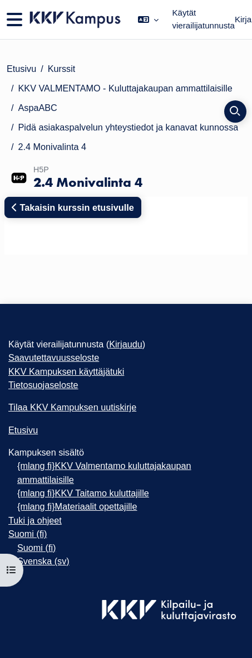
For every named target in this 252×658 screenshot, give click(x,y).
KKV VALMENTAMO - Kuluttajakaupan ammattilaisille (125, 88)
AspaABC (37, 108)
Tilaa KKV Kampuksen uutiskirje (72, 407)
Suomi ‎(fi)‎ (27, 534)
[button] (148, 19)
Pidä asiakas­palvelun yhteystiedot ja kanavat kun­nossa (128, 127)
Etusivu (21, 69)
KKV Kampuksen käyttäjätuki (66, 371)
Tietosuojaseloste (43, 385)
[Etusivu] (74, 19)
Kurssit (62, 69)
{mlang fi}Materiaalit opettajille (77, 506)
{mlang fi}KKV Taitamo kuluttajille (83, 493)
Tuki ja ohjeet (35, 520)
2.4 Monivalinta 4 (52, 147)
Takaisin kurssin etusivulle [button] (73, 207)
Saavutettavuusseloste (53, 357)
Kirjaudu (125, 344)
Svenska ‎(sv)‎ (43, 561)
